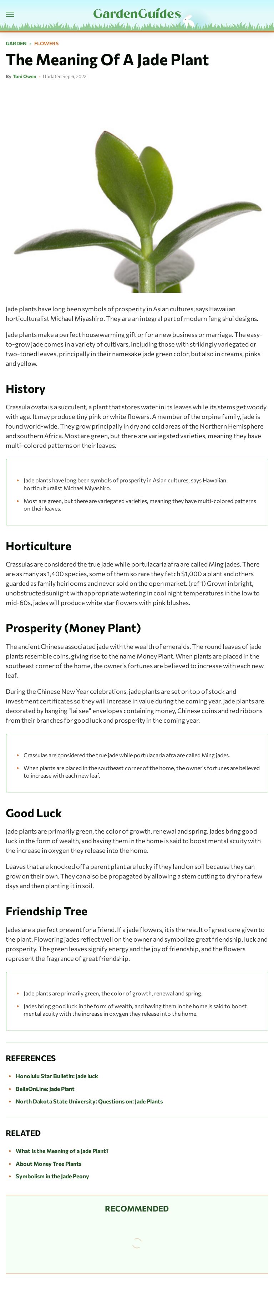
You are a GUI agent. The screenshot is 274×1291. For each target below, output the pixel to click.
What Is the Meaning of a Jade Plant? (62, 1150)
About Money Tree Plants (48, 1163)
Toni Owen (24, 76)
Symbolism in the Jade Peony (52, 1176)
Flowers (46, 43)
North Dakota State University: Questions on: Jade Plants (89, 1101)
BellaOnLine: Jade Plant (45, 1088)
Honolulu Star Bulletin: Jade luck (57, 1075)
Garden (16, 43)
